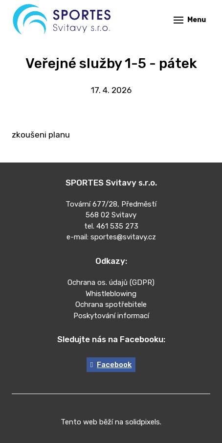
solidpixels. (143, 422)
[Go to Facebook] (111, 364)
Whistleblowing (111, 293)
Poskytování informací (111, 315)
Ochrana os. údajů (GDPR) (111, 282)
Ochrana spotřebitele (111, 304)
